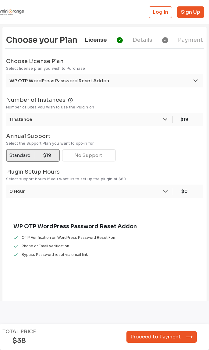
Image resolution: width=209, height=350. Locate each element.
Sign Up (190, 12)
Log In (160, 12)
